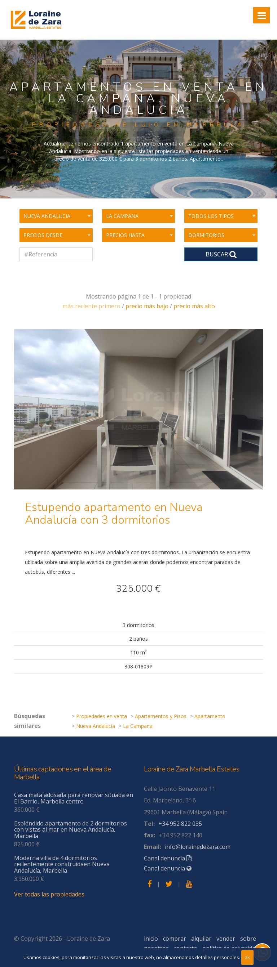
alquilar (201, 939)
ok (247, 957)
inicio (151, 939)
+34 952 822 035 (180, 824)
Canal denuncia (168, 858)
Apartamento (209, 716)
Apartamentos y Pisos (160, 716)
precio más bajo (147, 306)
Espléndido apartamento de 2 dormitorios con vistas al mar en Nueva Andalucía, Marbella (70, 829)
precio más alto (194, 306)
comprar (174, 939)
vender (225, 939)
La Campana (138, 725)
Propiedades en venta (101, 716)
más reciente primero (91, 306)
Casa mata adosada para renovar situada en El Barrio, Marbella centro (73, 798)
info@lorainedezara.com (197, 847)
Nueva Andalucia (95, 725)
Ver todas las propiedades (49, 894)
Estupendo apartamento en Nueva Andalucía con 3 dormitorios (114, 514)
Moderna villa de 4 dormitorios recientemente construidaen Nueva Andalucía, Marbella (62, 864)
